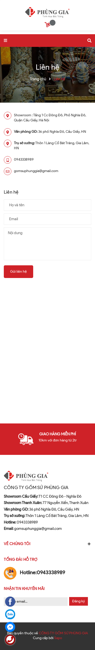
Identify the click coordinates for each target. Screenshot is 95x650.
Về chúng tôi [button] (47, 544)
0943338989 (24, 159)
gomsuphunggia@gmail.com (36, 171)
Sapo (58, 638)
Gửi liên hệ (18, 271)
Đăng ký (78, 601)
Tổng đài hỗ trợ (20, 559)
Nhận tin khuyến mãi (24, 588)
